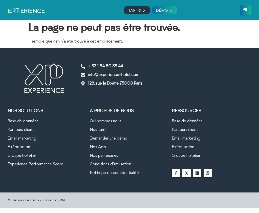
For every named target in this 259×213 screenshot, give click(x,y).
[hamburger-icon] (245, 10)
